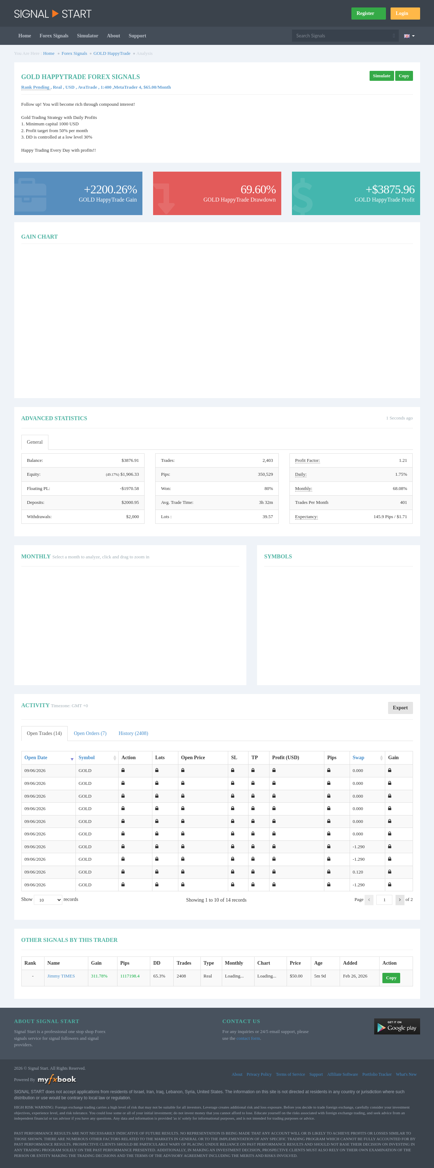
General (35, 442)
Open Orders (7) (90, 733)
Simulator (87, 35)
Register (368, 13)
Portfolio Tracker (377, 1074)
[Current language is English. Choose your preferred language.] (409, 36)
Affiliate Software (342, 1074)
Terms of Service (290, 1074)
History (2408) (133, 733)
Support (137, 35)
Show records (49, 900)
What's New (406, 1074)
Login (405, 13)
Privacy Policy (259, 1074)
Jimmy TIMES (61, 976)
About (113, 35)
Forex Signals (54, 35)
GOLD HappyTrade (111, 53)
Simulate (382, 75)
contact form (248, 1038)
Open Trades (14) (44, 733)
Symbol (87, 757)
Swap (359, 757)
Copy (404, 75)
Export (400, 707)
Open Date (36, 757)
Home (25, 35)
